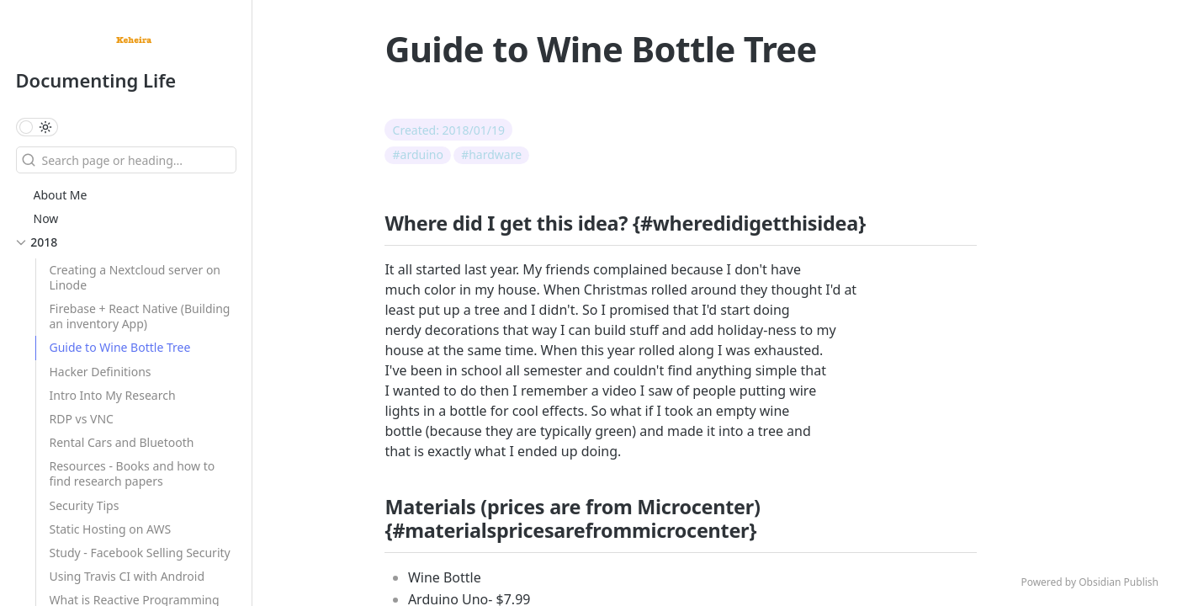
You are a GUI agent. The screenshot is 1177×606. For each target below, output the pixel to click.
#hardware (491, 154)
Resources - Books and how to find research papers (132, 473)
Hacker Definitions (100, 372)
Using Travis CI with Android (127, 576)
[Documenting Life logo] (134, 42)
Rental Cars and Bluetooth (122, 442)
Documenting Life (96, 80)
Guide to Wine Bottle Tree (120, 347)
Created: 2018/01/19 (449, 130)
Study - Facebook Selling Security (140, 553)
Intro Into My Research (113, 395)
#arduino (418, 154)
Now (46, 218)
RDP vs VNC (82, 419)
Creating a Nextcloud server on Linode (135, 277)
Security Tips (84, 505)
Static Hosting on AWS (111, 529)
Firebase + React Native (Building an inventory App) (140, 316)
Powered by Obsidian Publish (1089, 582)
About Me (60, 195)
